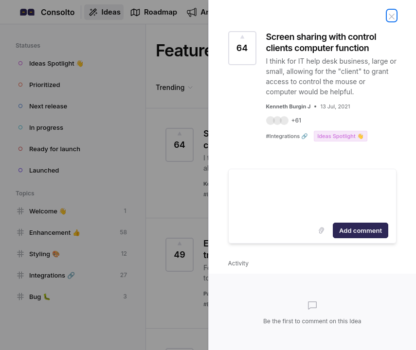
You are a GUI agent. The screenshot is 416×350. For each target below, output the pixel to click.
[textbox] (312, 194)
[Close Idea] (392, 15)
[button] (284, 120)
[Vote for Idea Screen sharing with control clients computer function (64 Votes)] (242, 48)
